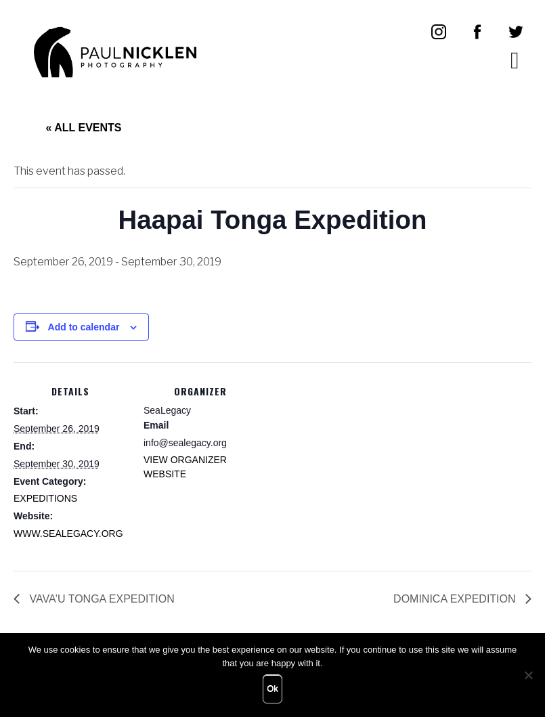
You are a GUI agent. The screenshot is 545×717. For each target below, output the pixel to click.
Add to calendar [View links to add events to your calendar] (84, 327)
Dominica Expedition (456, 599)
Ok (272, 688)
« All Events (84, 127)
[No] (528, 675)
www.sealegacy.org (68, 533)
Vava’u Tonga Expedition (100, 599)
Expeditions (45, 498)
